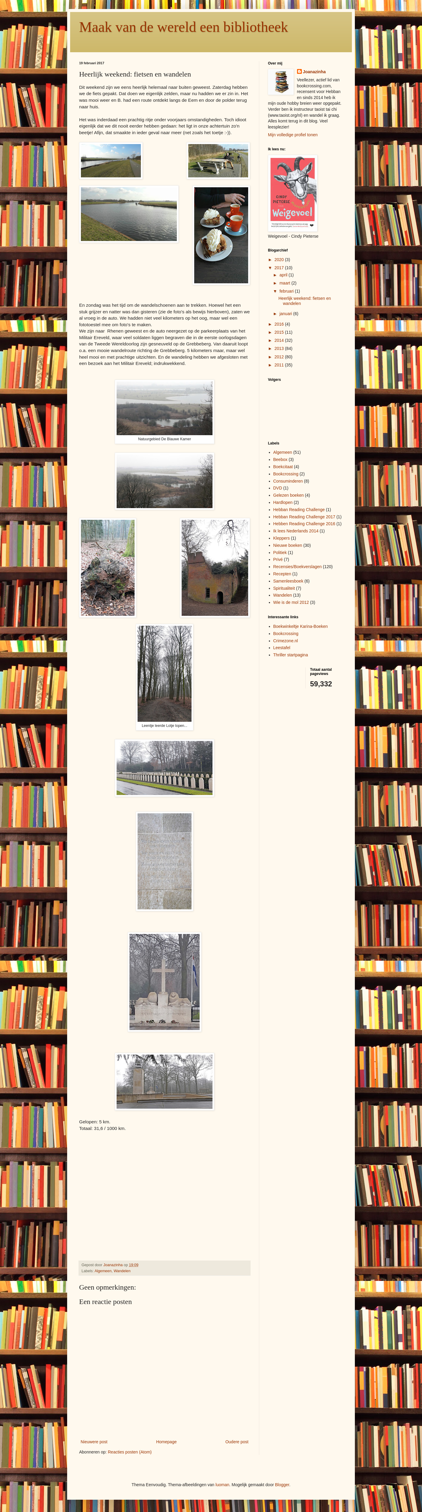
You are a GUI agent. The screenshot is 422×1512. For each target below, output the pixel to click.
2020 (280, 259)
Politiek (280, 552)
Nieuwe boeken (287, 545)
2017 (280, 267)
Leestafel (281, 647)
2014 (280, 340)
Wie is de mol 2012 (291, 602)
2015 (280, 332)
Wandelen (122, 1271)
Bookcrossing (286, 473)
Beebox (280, 459)
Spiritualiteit (284, 588)
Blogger (282, 1484)
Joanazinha (314, 71)
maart (285, 283)
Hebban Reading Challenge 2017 (304, 516)
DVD (277, 488)
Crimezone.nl (285, 640)
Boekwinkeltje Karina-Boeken (300, 626)
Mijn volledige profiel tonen (293, 134)
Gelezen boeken (288, 495)
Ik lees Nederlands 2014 (296, 531)
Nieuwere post (94, 1441)
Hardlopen (283, 502)
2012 (280, 356)
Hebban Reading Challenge (299, 509)
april (283, 275)
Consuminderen (288, 481)
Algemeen (102, 1271)
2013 (280, 348)
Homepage (166, 1441)
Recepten (282, 573)
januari (286, 313)
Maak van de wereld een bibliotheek (183, 27)
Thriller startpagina (290, 654)
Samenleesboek (288, 581)
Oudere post (236, 1441)
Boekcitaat (283, 466)
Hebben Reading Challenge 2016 (304, 523)
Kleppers (281, 538)
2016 (280, 324)
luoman (222, 1484)
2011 (280, 365)
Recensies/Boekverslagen (297, 566)
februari (287, 291)
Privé (278, 559)
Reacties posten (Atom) (130, 1452)
